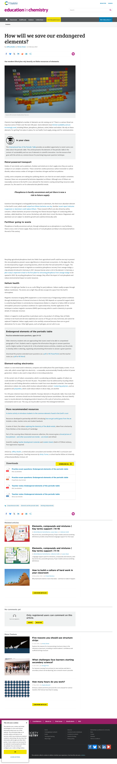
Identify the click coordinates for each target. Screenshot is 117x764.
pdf (45, 354)
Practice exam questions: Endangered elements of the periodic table (40, 469)
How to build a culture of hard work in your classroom (52, 571)
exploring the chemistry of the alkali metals (40, 426)
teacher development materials (29, 442)
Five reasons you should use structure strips (52, 639)
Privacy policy (70, 738)
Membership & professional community (100, 730)
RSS (79, 721)
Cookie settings (15, 757)
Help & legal (48, 738)
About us (48, 721)
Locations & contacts (72, 734)
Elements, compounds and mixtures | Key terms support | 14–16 (52, 527)
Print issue (58, 721)
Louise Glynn (54, 532)
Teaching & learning (49, 736)
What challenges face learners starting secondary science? (53, 661)
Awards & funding (71, 736)
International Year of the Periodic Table (22, 147)
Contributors (37, 721)
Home (46, 730)
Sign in (30, 622)
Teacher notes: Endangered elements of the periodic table (36, 486)
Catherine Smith (64, 532)
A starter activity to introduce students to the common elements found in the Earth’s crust (37, 413)
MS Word (21, 356)
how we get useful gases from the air (58, 418)
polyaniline (17, 389)
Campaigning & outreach (51, 732)
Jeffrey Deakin (10, 47)
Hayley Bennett (46, 685)
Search (110, 10)
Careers (92, 734)
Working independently (47, 505)
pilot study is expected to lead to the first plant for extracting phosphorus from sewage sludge (37, 273)
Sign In (110, 3)
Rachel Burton (46, 532)
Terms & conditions (95, 738)
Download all (64, 464)
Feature (7, 24)
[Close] (27, 723)
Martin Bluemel (38, 532)
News (91, 732)
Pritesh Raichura (50, 576)
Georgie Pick (45, 665)
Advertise (92, 736)
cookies (83, 755)
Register (103, 3)
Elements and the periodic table (30, 505)
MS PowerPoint (53, 354)
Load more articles (40, 593)
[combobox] (90, 10)
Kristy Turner (22, 47)
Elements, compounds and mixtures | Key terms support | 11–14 (52, 549)
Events (46, 734)
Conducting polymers (61, 386)
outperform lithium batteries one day (39, 206)
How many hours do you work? (48, 681)
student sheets (48, 442)
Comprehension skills (13, 505)
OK (15, 752)
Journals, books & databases (74, 732)
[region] (15, 741)
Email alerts (70, 721)
